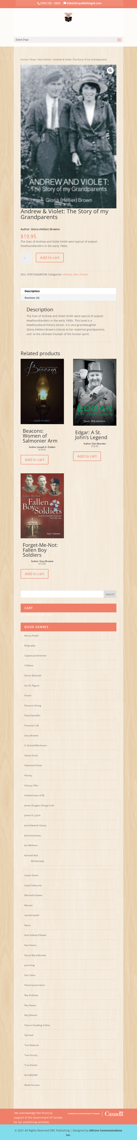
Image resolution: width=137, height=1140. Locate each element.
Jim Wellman (31, 845)
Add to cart (50, 257)
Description (32, 291)
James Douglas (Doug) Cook (39, 805)
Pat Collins (29, 975)
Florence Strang (32, 705)
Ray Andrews (31, 995)
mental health (31, 915)
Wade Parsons (32, 1085)
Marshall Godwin (33, 895)
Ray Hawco (30, 1005)
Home (24, 59)
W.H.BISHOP (31, 1075)
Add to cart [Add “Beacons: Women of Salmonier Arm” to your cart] (34, 459)
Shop (33, 59)
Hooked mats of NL (34, 795)
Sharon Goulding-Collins (37, 1025)
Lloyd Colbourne (33, 885)
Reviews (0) (32, 298)
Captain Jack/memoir (35, 655)
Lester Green (31, 875)
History (67, 274)
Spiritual (28, 1035)
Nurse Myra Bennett (35, 955)
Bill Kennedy (37, 861)
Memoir (28, 905)
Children (28, 665)
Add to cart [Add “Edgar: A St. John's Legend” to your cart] (87, 456)
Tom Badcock (31, 1045)
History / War (31, 785)
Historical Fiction (33, 765)
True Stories (30, 1065)
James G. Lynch (32, 815)
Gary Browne (31, 735)
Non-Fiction (44, 59)
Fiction (27, 695)
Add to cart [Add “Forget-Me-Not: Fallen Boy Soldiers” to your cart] (34, 573)
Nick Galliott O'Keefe (35, 935)
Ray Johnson (30, 1015)
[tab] (68, 291)
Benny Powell (31, 635)
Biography (29, 645)
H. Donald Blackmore (35, 745)
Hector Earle (31, 755)
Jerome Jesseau (32, 835)
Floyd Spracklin (32, 715)
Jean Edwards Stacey (35, 825)
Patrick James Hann (34, 985)
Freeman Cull (31, 725)
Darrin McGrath (32, 675)
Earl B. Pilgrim (31, 685)
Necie (27, 925)
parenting (29, 965)
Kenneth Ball (31, 855)
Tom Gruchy (30, 1055)
